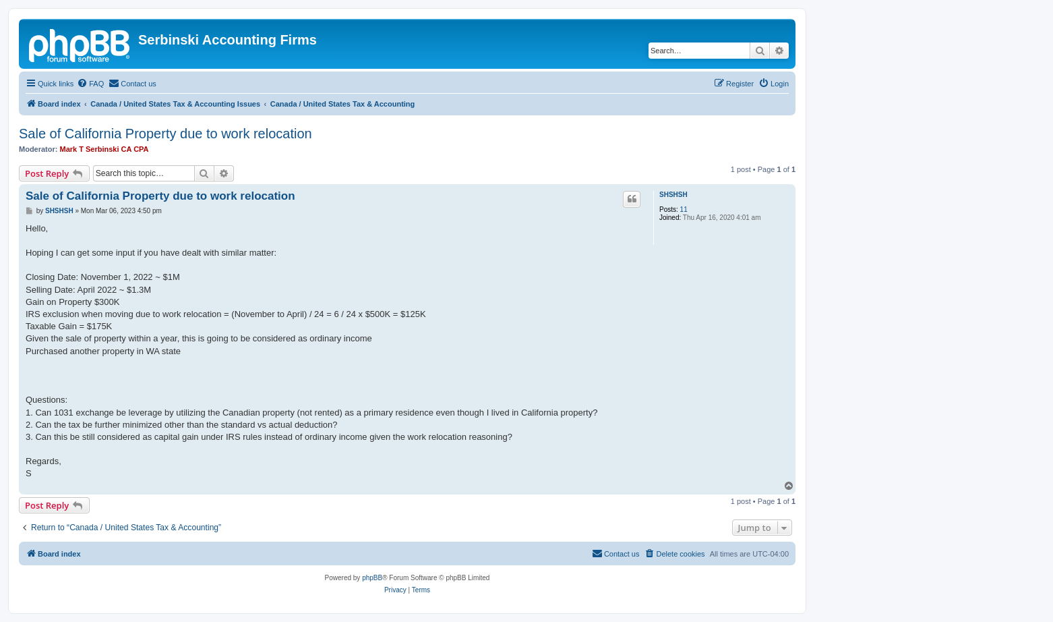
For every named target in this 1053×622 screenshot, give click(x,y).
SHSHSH (673, 194)
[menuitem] (90, 84)
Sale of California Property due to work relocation (165, 133)
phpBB (372, 578)
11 (684, 209)
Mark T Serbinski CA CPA (104, 149)
